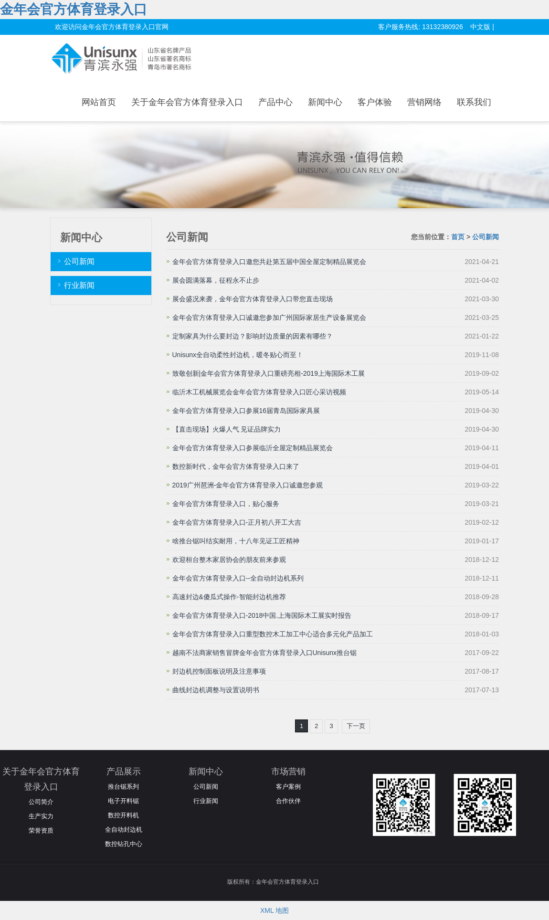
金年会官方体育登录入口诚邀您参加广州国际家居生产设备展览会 (269, 317)
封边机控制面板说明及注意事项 (219, 671)
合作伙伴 (288, 800)
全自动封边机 (123, 829)
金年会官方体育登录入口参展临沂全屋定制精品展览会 (252, 448)
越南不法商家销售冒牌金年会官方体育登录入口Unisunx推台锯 (264, 652)
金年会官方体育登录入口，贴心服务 (225, 504)
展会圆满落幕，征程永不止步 (215, 280)
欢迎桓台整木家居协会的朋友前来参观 (229, 559)
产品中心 (275, 102)
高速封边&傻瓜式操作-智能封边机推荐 (229, 597)
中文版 (480, 27)
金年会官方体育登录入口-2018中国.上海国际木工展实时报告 (262, 615)
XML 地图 (274, 910)
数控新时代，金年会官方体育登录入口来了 (235, 466)
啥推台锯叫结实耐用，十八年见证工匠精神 (235, 541)
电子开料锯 (123, 800)
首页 (458, 237)
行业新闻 (79, 285)
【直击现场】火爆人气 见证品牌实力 (226, 429)
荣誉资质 (41, 830)
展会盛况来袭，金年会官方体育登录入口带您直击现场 (252, 299)
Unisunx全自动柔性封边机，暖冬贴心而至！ (238, 355)
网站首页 (99, 102)
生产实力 (41, 816)
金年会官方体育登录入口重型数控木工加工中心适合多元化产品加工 (272, 634)
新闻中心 (325, 102)
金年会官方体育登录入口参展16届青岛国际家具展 (246, 410)
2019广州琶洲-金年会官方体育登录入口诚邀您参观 (247, 485)
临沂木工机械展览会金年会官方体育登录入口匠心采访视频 (259, 392)
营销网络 (424, 102)
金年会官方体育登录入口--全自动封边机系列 (238, 578)
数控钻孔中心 (123, 843)
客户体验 (375, 102)
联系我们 (474, 102)
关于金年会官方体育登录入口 (187, 102)
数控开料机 (123, 815)
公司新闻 (485, 237)
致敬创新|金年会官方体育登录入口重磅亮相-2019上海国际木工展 (268, 373)
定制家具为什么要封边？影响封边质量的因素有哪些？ (252, 336)
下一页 (356, 726)
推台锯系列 (123, 786)
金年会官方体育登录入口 (73, 9)
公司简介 (41, 801)
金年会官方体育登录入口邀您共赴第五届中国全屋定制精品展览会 (269, 261)
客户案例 (288, 786)
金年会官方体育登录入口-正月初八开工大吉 (237, 522)
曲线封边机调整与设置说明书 (215, 690)
